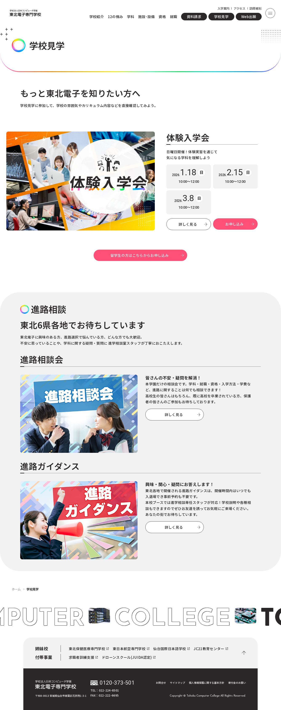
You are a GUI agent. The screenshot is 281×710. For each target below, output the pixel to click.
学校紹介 (96, 16)
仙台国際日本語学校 (171, 649)
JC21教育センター (211, 649)
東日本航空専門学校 (131, 649)
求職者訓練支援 (83, 657)
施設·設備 (146, 16)
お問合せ (161, 682)
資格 (162, 16)
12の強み (115, 16)
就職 (173, 16)
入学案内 (223, 8)
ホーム (16, 589)
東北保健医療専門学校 (89, 649)
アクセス (239, 8)
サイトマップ (177, 682)
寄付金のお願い (237, 682)
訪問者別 (255, 8)
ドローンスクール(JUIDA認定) (128, 657)
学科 (130, 16)
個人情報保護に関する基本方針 (206, 682)
